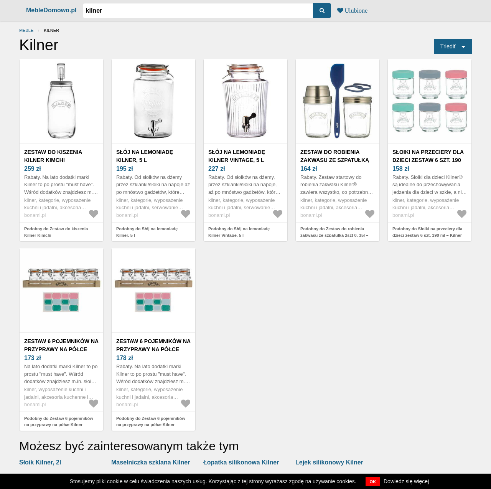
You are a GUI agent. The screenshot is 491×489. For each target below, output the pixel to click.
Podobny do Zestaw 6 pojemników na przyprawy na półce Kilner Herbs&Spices (58, 424)
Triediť (448, 46)
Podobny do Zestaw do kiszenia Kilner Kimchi (56, 232)
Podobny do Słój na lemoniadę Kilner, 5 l (147, 232)
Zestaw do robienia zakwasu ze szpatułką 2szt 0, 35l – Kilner (334, 160)
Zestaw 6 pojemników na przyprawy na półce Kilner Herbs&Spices (61, 349)
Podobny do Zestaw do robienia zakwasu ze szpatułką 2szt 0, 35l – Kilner (334, 235)
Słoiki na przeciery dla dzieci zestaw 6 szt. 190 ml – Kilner (428, 160)
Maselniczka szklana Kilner (150, 462)
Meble (26, 30)
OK (373, 481)
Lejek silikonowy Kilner (329, 462)
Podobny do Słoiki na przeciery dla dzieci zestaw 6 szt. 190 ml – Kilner (427, 232)
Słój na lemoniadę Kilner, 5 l (144, 156)
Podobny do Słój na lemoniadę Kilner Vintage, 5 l (239, 232)
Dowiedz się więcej (406, 481)
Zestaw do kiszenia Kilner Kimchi (53, 156)
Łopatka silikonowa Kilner (241, 462)
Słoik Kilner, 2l (40, 462)
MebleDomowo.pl (51, 10)
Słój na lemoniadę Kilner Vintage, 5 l (236, 156)
